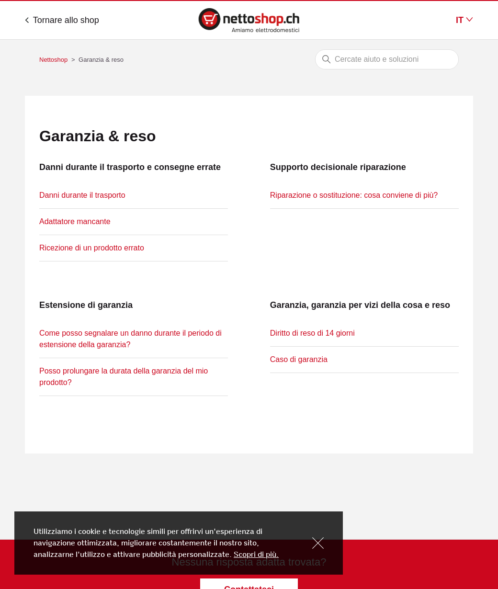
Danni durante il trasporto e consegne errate (130, 167)
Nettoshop (53, 59)
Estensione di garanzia (86, 305)
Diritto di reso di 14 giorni (312, 333)
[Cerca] (387, 59)
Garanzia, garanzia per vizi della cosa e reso (360, 305)
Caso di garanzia (299, 359)
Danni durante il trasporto (82, 195)
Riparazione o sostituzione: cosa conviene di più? (354, 195)
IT (464, 20)
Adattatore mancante (75, 221)
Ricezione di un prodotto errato (91, 248)
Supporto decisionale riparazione (338, 167)
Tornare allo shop (62, 20)
